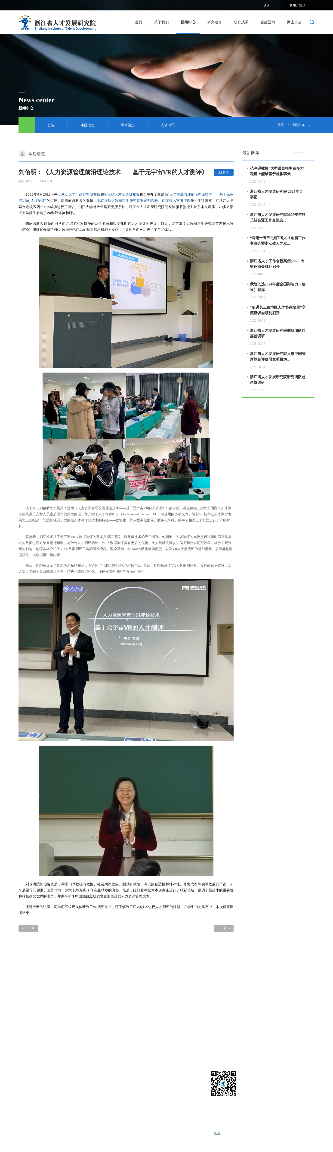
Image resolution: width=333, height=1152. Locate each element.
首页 (138, 22)
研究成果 (241, 22)
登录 (270, 5)
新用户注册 (302, 5)
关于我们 (161, 22)
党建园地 (267, 22)
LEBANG (245, 1133)
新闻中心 (188, 22)
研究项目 (214, 22)
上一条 (28, 928)
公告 (51, 125)
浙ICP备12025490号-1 (197, 1133)
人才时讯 (168, 125)
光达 (217, 1133)
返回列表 (223, 172)
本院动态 (88, 125)
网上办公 (294, 22)
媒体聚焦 (128, 125)
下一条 (224, 928)
